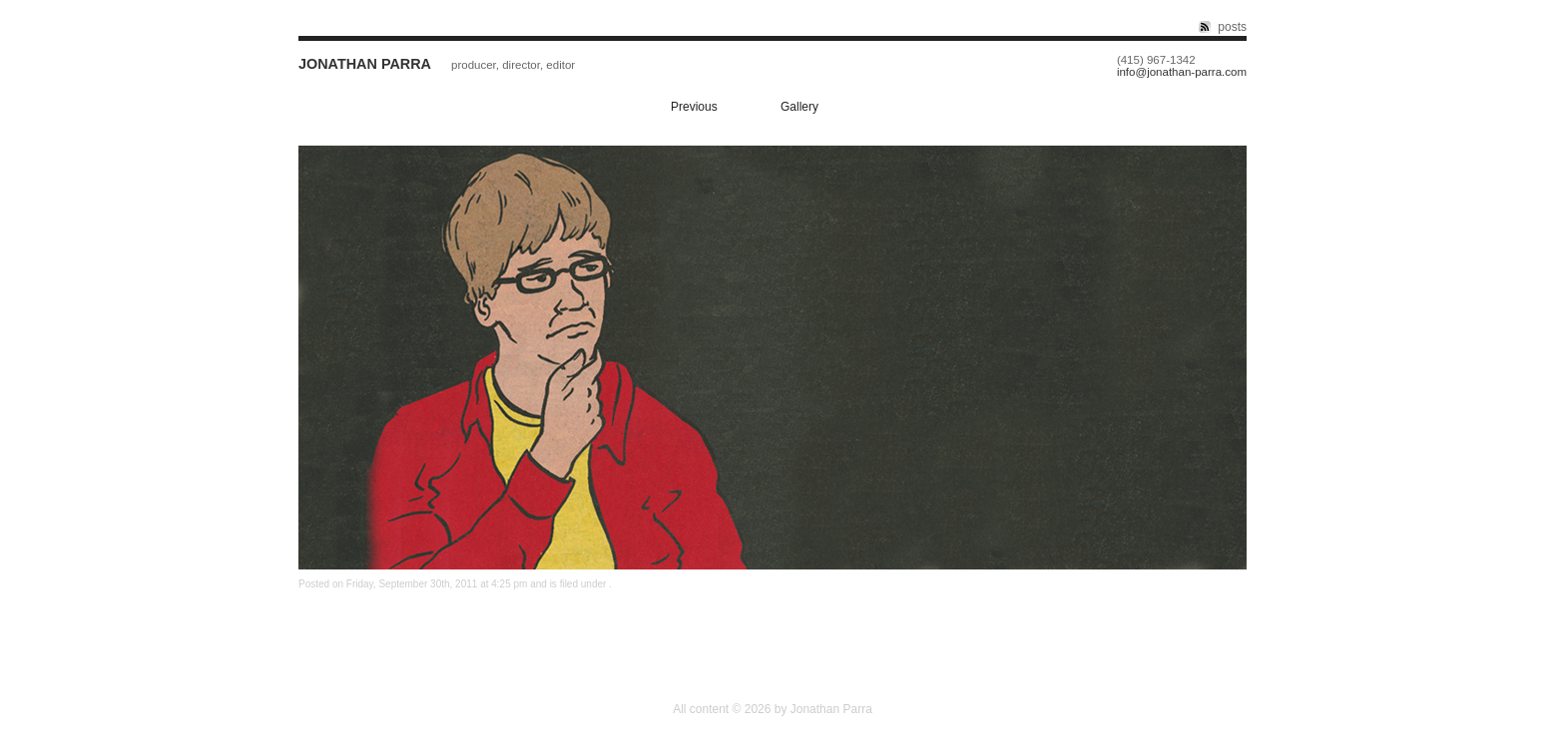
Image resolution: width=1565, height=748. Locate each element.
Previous (694, 107)
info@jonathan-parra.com (1182, 72)
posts (1232, 27)
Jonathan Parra (364, 64)
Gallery (799, 107)
